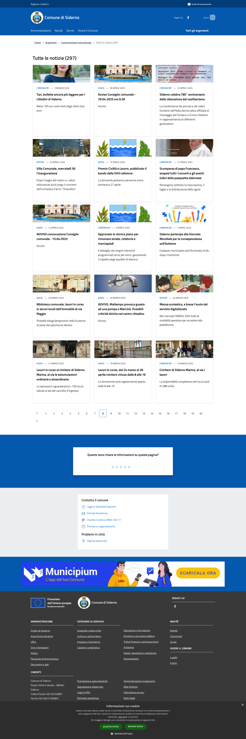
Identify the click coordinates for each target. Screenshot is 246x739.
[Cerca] (211, 17)
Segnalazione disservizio (90, 687)
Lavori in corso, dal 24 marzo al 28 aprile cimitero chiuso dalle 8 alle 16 (122, 372)
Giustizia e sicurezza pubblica (139, 636)
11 (127, 413)
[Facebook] (183, 17)
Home (38, 42)
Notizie (40, 162)
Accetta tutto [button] (111, 726)
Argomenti (51, 42)
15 (160, 413)
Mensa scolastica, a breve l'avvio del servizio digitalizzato (184, 306)
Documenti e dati (40, 664)
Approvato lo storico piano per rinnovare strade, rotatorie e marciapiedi (118, 239)
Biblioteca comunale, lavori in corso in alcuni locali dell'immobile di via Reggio (60, 309)
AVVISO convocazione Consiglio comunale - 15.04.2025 (58, 236)
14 (151, 413)
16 (168, 413)
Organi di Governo (40, 630)
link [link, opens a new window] (153, 720)
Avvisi (101, 88)
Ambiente (129, 647)
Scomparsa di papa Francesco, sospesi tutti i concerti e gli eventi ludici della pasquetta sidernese (182, 173)
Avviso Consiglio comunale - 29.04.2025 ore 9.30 (117, 97)
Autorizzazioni (131, 659)
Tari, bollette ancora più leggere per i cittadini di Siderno (61, 97)
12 (135, 413)
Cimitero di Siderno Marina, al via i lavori (182, 372)
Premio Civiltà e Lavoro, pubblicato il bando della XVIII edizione (122, 171)
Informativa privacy (134, 692)
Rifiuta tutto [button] (135, 726)
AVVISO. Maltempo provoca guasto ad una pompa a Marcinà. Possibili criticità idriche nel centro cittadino (121, 309)
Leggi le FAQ (83, 692)
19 (192, 413)
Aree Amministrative (42, 636)
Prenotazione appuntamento (92, 681)
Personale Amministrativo (45, 659)
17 (176, 413)
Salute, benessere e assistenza (140, 653)
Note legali (129, 698)
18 (184, 413)
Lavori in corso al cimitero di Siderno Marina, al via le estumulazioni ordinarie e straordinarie (61, 374)
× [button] (242, 705)
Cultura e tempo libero (89, 636)
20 (200, 413)
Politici (34, 653)
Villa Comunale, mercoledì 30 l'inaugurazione (56, 171)
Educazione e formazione (137, 630)
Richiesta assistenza (88, 698)
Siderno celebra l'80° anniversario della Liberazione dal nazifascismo (182, 97)
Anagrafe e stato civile (89, 630)
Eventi (173, 663)
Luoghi (173, 657)
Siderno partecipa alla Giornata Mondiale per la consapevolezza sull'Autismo (181, 239)
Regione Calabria (40, 4)
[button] (123, 733)
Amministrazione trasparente (139, 681)
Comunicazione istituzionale (76, 42)
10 (119, 413)
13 (143, 413)
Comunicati (43, 88)
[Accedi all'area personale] (199, 4)
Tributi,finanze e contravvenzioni (141, 642)
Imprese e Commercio (88, 642)
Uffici (33, 642)
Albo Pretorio (131, 687)
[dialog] (123, 720)
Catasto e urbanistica (88, 647)
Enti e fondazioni (40, 647)
